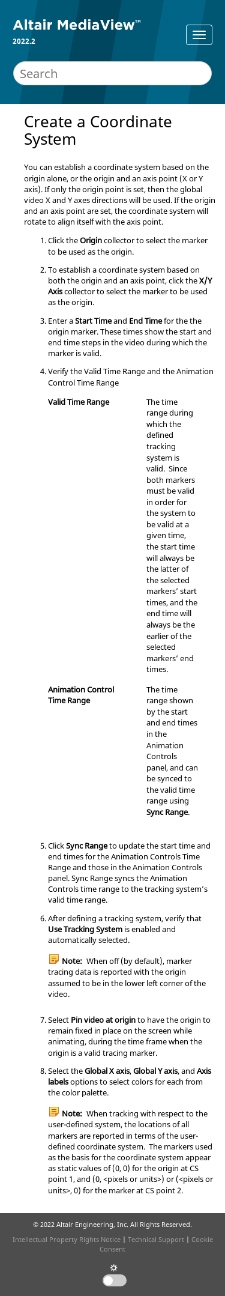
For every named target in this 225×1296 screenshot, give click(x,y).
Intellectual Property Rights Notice (67, 1239)
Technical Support (156, 1239)
